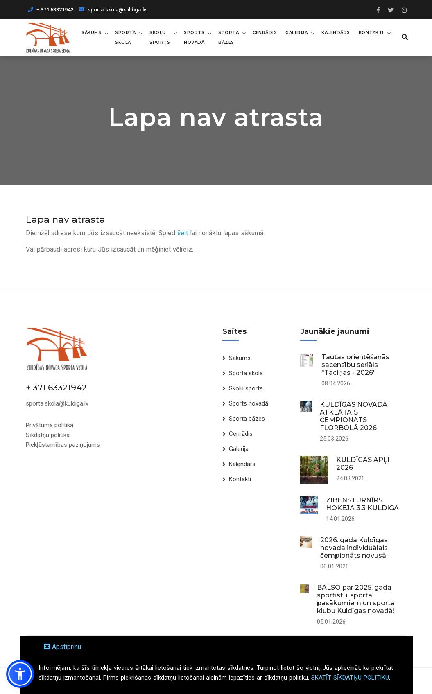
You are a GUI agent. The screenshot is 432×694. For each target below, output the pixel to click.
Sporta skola (125, 37)
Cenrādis (265, 32)
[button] (20, 674)
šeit (182, 233)
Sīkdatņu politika (48, 435)
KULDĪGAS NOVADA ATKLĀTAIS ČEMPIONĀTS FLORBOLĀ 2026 (353, 416)
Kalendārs (335, 32)
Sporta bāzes (228, 37)
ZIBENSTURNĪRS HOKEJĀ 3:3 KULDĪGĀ (362, 504)
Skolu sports (159, 37)
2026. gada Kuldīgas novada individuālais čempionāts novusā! (354, 547)
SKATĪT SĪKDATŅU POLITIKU (350, 677)
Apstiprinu (62, 647)
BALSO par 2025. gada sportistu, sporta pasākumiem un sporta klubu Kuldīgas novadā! (356, 599)
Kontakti (371, 32)
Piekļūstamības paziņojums (63, 444)
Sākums (91, 32)
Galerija (296, 32)
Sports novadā (194, 37)
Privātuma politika (49, 425)
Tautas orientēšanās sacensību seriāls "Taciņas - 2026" (355, 364)
